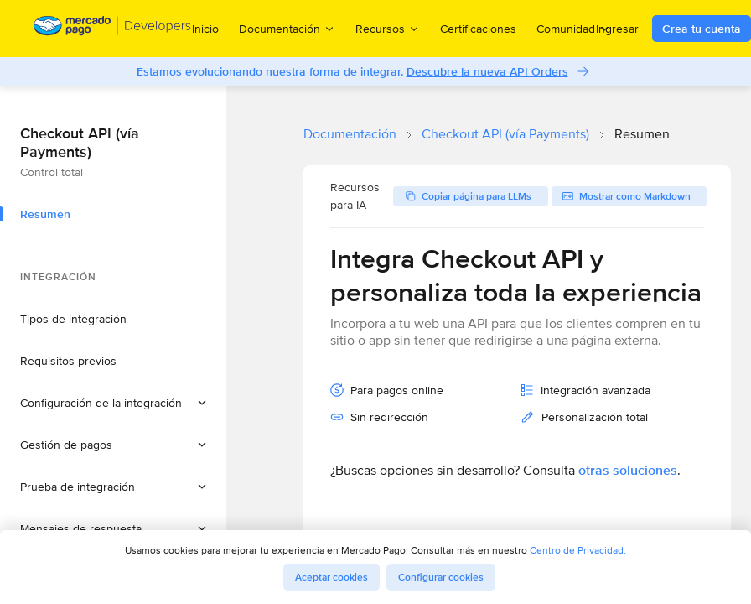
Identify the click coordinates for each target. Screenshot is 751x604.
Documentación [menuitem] (287, 28)
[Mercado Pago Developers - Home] (113, 29)
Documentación (349, 133)
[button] (113, 402)
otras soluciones (627, 470)
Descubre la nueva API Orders (487, 71)
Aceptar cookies (331, 577)
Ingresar (617, 28)
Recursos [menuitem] (387, 28)
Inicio (205, 28)
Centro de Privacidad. (578, 550)
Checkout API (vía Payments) (505, 133)
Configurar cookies (441, 577)
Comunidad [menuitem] (573, 28)
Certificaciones (478, 28)
